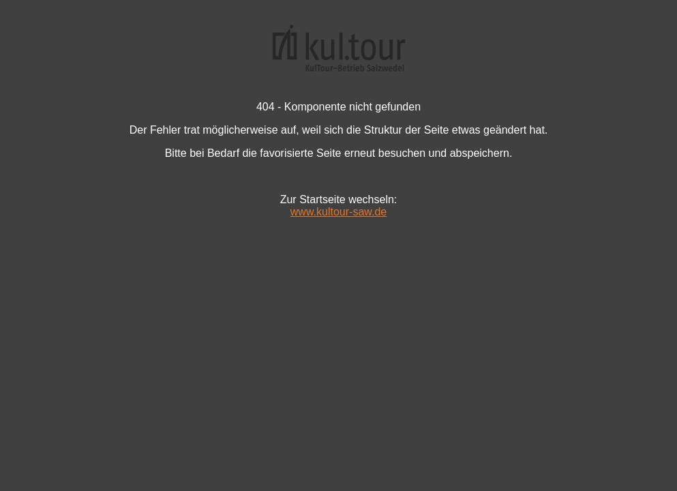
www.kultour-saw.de (338, 212)
